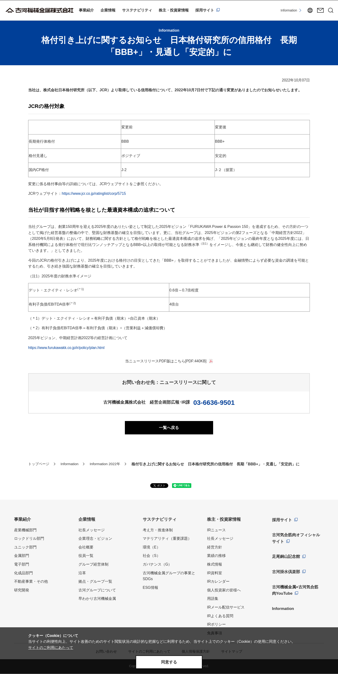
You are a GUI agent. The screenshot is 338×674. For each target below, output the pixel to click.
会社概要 (85, 548)
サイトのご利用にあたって (50, 647)
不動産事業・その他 (31, 582)
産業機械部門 (25, 530)
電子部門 (21, 565)
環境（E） (151, 548)
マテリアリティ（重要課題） (167, 539)
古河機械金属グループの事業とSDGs (169, 576)
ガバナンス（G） (157, 565)
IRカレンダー (218, 582)
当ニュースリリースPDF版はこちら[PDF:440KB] (166, 361)
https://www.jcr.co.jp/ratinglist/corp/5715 (94, 193)
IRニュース (216, 530)
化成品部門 (23, 573)
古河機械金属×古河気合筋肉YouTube (295, 587)
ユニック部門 (25, 548)
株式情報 (214, 565)
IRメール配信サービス (226, 608)
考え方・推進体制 (158, 530)
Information (281, 10)
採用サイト (204, 10)
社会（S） (151, 556)
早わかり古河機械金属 (97, 599)
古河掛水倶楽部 (286, 569)
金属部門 (21, 556)
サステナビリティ (137, 10)
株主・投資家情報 (174, 10)
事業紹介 (86, 10)
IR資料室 (214, 573)
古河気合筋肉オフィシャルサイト (296, 537)
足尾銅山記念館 (286, 555)
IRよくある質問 (220, 616)
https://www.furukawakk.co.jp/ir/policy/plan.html (67, 348)
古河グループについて (97, 591)
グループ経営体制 (93, 565)
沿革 (82, 573)
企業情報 (107, 10)
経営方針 (214, 548)
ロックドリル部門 (29, 539)
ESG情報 (150, 588)
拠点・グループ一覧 (95, 582)
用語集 (212, 599)
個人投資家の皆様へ (224, 591)
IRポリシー (216, 625)
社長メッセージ (91, 530)
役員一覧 (85, 556)
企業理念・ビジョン (95, 539)
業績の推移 (216, 556)
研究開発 (21, 591)
